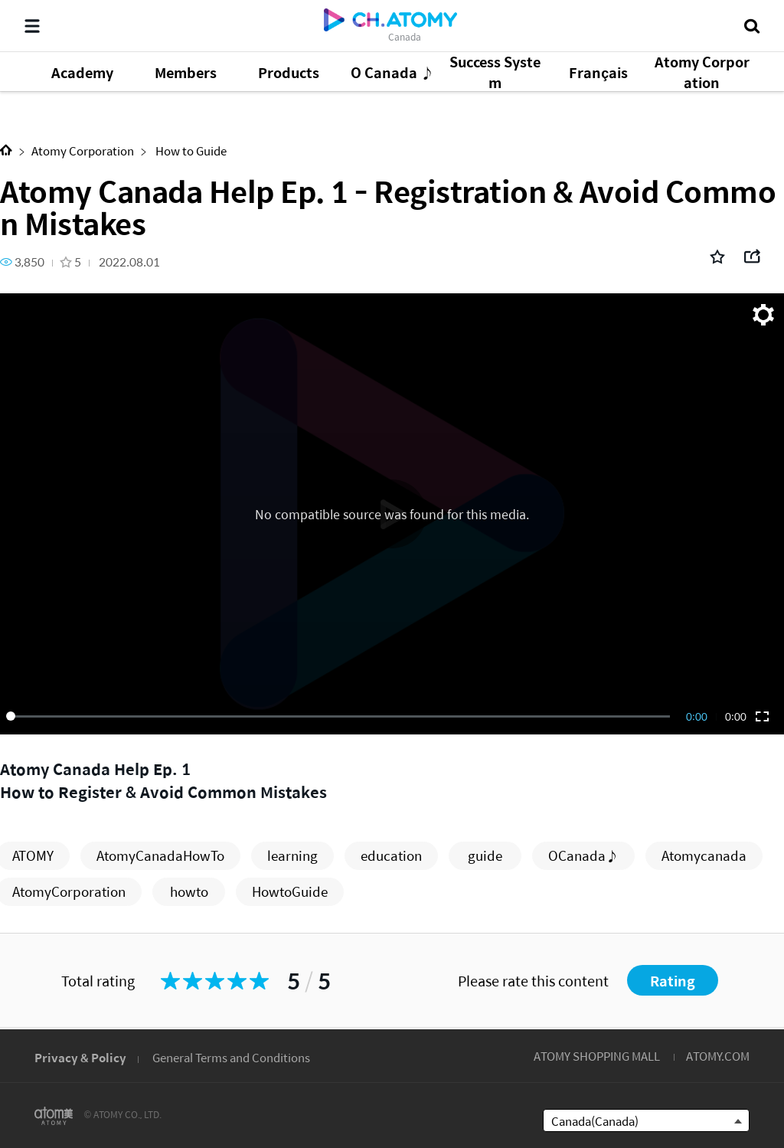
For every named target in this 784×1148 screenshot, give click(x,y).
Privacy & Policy (80, 1057)
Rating (672, 980)
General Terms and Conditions (231, 1057)
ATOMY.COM (718, 1056)
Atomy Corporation (82, 150)
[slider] (340, 716)
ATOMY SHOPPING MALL (597, 1056)
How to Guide (190, 150)
